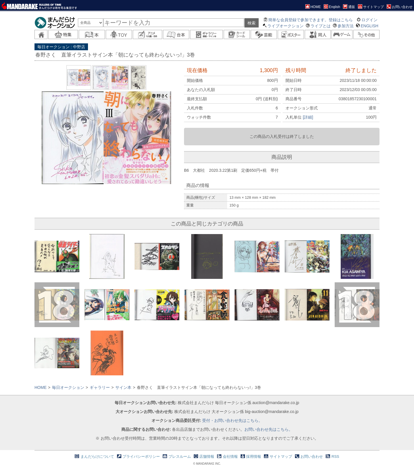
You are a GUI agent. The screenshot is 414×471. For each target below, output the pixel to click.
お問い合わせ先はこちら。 (268, 429)
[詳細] (308, 117)
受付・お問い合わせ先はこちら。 (232, 420)
